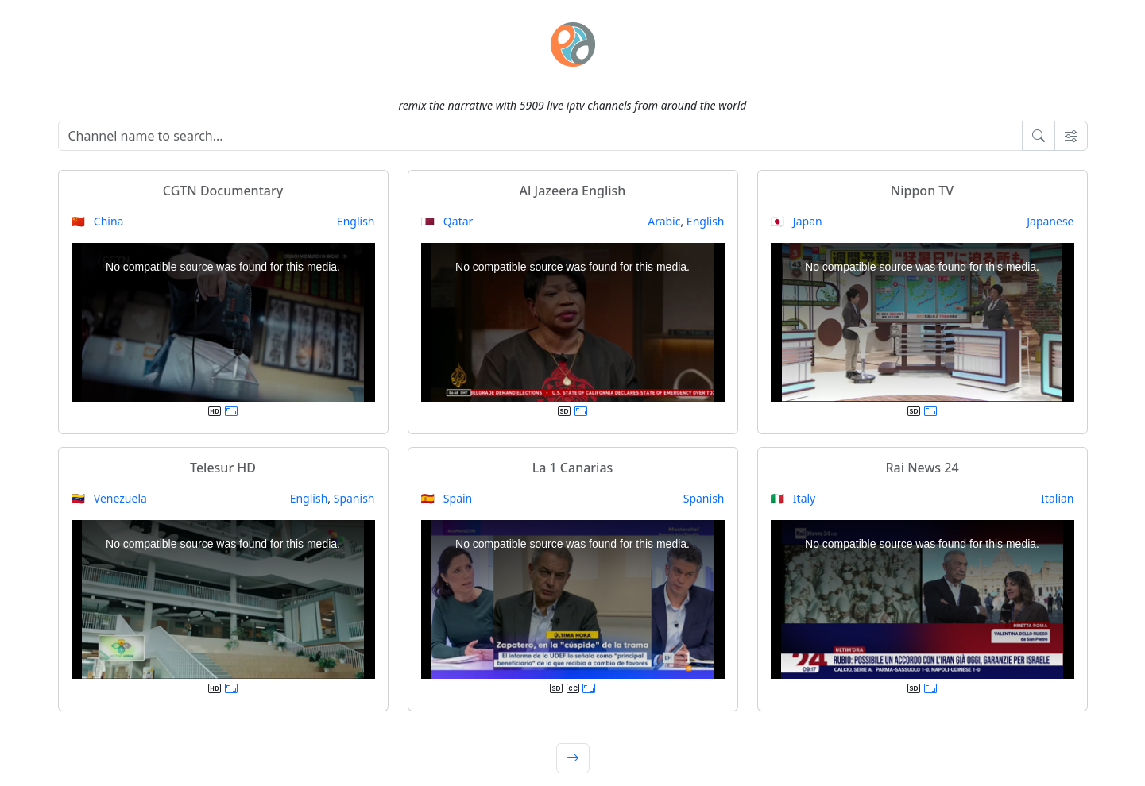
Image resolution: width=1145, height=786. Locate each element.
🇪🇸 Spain (447, 498)
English (356, 221)
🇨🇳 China (98, 221)
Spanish (354, 498)
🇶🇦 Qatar (447, 221)
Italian (1057, 498)
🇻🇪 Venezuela (109, 498)
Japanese (1050, 221)
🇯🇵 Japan (796, 221)
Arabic (664, 221)
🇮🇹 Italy (793, 498)
